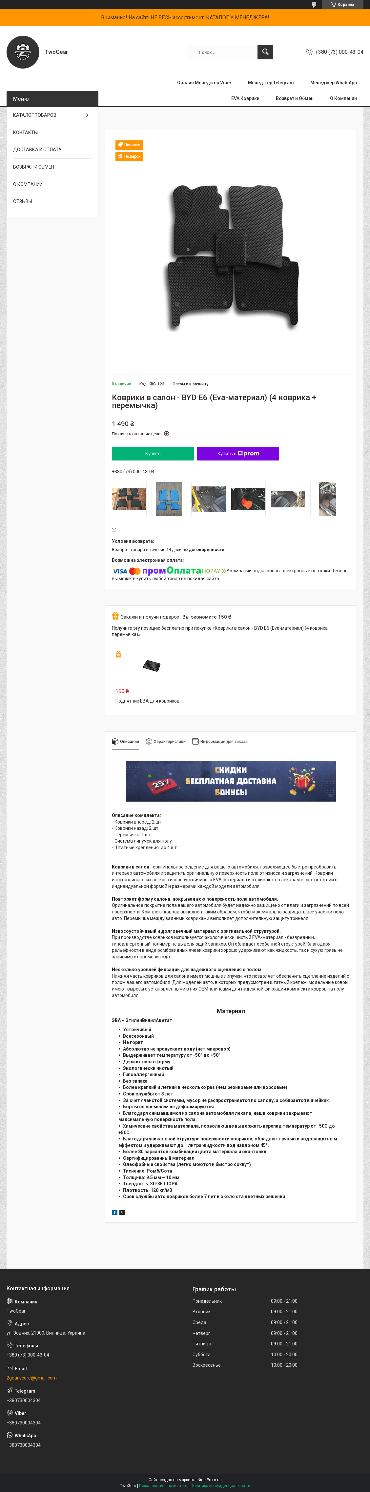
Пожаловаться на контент (163, 1485)
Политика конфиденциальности (220, 1485)
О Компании (343, 98)
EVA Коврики (245, 98)
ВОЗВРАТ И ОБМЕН (33, 167)
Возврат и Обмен (295, 98)
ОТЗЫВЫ (22, 201)
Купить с (238, 454)
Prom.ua (214, 1480)
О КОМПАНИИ (28, 184)
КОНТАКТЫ (25, 132)
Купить (153, 453)
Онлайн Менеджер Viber (204, 82)
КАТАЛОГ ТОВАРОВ (34, 115)
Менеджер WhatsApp (333, 82)
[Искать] (265, 52)
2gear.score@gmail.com (32, 1377)
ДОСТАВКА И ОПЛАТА (37, 149)
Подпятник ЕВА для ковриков (147, 701)
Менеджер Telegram (271, 82)
